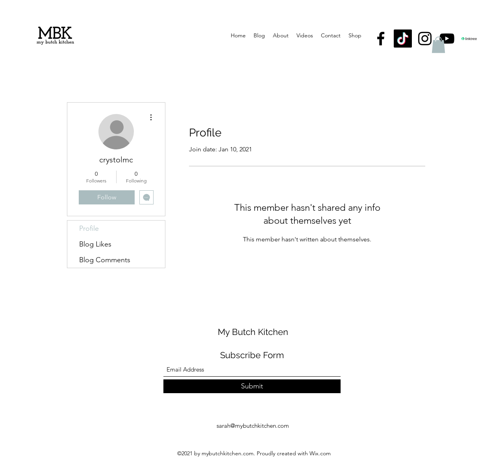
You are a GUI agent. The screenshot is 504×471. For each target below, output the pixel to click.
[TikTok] (403, 38)
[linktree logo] (469, 38)
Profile (89, 228)
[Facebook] (381, 38)
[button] (438, 45)
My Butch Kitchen (253, 332)
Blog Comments (104, 260)
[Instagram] (425, 38)
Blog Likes (95, 244)
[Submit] (252, 386)
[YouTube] (447, 38)
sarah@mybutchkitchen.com (253, 425)
